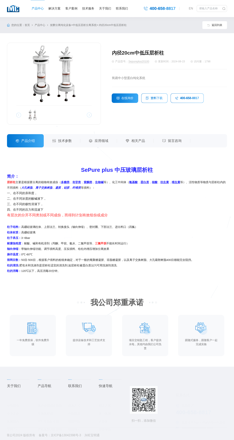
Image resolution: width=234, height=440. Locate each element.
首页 (27, 25)
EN (191, 8)
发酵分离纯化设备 (60, 25)
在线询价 (125, 98)
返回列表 (214, 25)
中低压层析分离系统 (85, 25)
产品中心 (40, 25)
